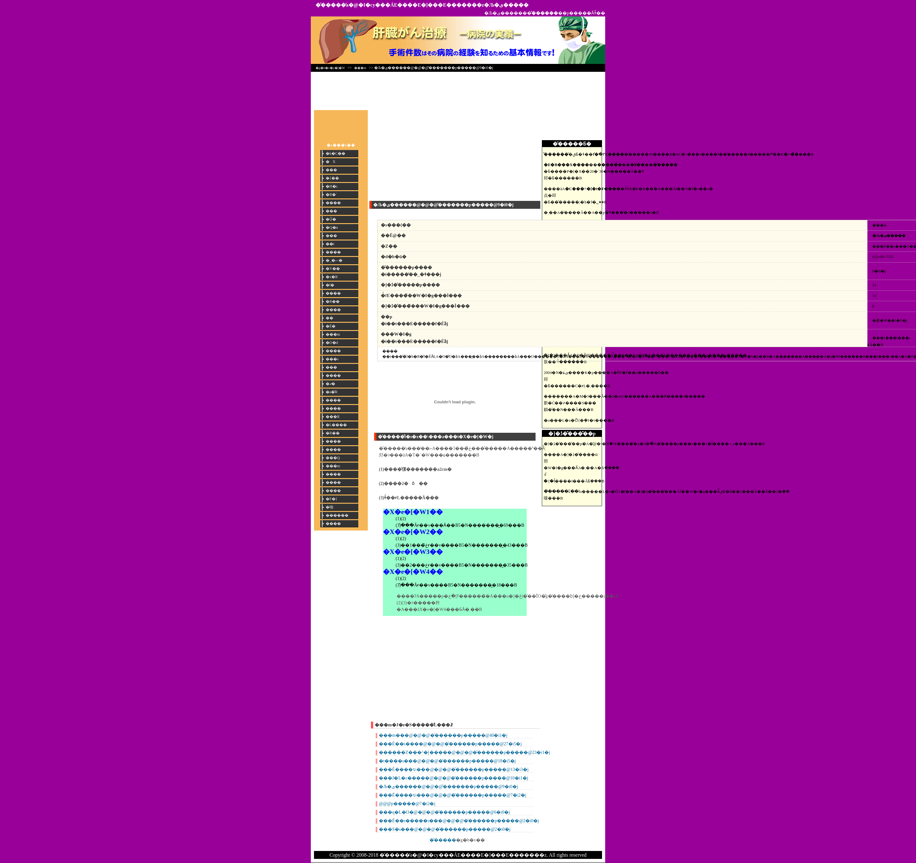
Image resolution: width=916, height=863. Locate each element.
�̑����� (443, 840)
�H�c (332, 186)
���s (332, 359)
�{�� (332, 178)
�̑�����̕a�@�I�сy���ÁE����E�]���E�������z (400, 5)
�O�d (332, 342)
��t (330, 244)
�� (329, 318)
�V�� (333, 268)
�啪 (329, 507)
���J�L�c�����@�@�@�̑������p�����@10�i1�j (453, 778)
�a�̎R (331, 392)
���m (360, 68)
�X (331, 161)
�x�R (332, 277)
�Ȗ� (331, 219)
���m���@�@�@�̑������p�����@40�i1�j (443, 735)
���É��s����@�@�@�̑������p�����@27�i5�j (450, 744)
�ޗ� (330, 384)
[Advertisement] (458, 89)
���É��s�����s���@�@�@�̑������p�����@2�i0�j (459, 820)
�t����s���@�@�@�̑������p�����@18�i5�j (447, 761)
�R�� (333, 301)
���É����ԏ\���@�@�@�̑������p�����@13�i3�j (454, 769)
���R (333, 416)
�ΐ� (330, 285)
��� (331, 170)
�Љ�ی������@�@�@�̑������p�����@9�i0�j (448, 786)
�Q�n (332, 227)
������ (337, 515)
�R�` (331, 194)
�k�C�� (335, 153)
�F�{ (331, 499)
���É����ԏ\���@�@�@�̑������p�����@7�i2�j (452, 795)
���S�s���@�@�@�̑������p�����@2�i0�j (445, 829)
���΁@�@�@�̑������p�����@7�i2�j (407, 803)
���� (333, 203)
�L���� (336, 425)
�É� (331, 326)
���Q (333, 458)
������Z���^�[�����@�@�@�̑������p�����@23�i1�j (464, 752)
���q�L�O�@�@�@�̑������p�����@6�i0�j (444, 812)
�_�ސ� (334, 260)
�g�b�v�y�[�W (330, 68)
